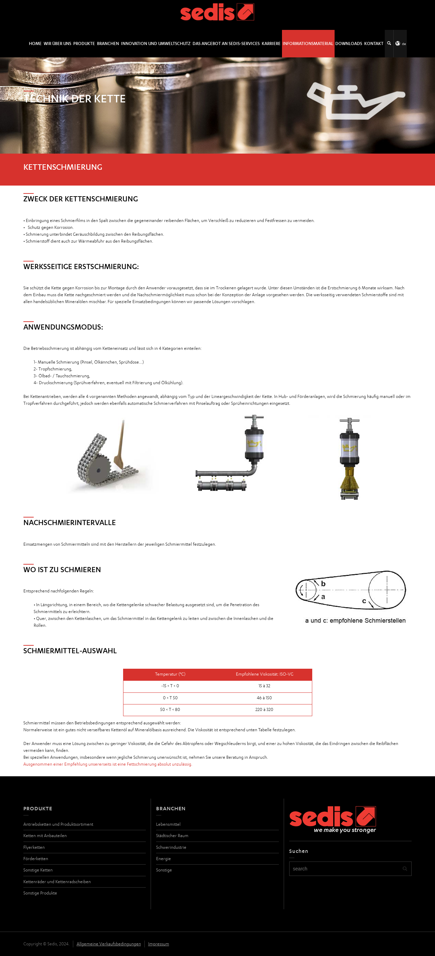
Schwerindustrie (171, 847)
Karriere (271, 43)
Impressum (158, 943)
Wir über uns (57, 43)
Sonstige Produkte (40, 893)
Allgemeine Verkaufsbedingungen (109, 943)
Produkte (84, 43)
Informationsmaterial (308, 43)
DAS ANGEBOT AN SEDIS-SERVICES (226, 43)
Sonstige (164, 869)
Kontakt (373, 43)
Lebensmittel (168, 824)
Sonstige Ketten (38, 869)
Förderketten (35, 858)
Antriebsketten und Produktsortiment (58, 824)
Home (35, 43)
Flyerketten (34, 847)
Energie (163, 858)
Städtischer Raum (172, 835)
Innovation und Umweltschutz (156, 43)
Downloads (348, 43)
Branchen (108, 43)
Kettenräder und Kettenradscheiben (57, 881)
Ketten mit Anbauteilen (45, 835)
